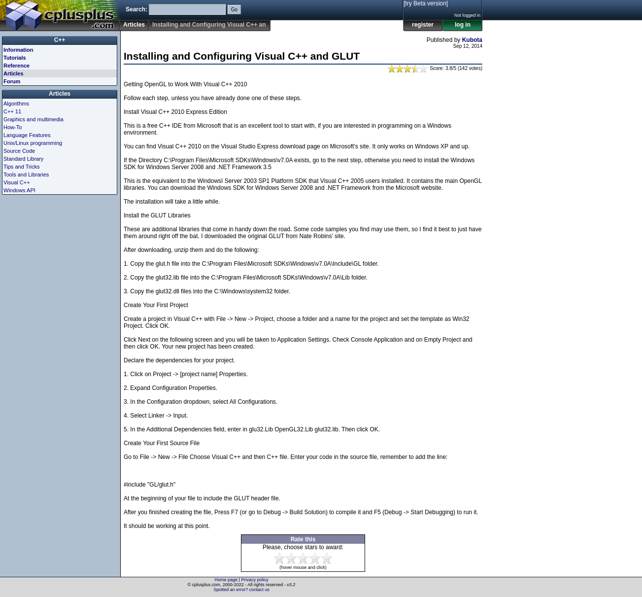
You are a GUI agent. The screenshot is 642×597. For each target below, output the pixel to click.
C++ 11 (12, 111)
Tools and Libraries (26, 174)
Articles (134, 24)
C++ (60, 39)
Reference (16, 66)
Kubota (472, 39)
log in (463, 24)
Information (18, 50)
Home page (226, 579)
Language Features (26, 135)
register (423, 24)
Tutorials (14, 58)
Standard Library (23, 159)
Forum (11, 81)
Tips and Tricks (21, 167)
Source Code (19, 151)
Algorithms (16, 103)
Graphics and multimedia (33, 119)
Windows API (19, 190)
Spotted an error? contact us (241, 589)
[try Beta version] (426, 3)
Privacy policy (254, 579)
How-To (12, 127)
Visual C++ (16, 182)
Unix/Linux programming (32, 143)
